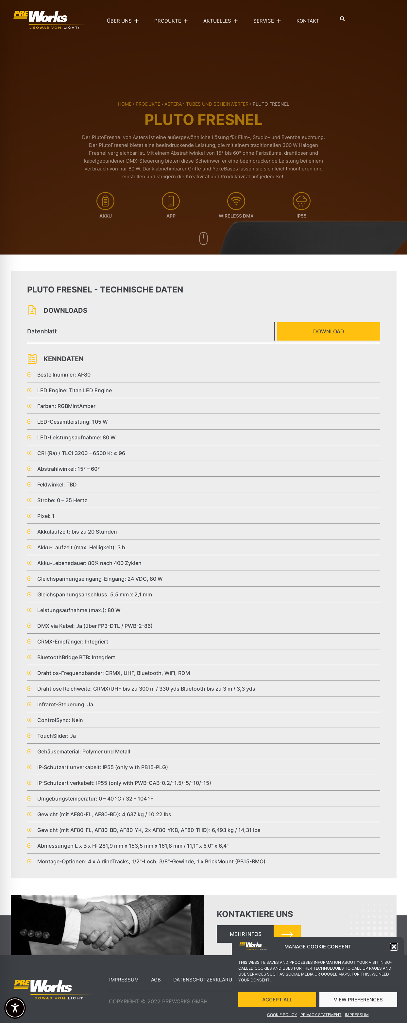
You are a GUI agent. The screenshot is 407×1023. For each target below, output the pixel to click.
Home (124, 104)
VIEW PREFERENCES (358, 1008)
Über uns (124, 21)
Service (268, 21)
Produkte (172, 21)
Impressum (124, 980)
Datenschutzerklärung (206, 980)
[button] (394, 955)
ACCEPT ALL (277, 1008)
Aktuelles (222, 21)
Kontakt (308, 21)
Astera (173, 104)
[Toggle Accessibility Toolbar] (15, 1008)
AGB (156, 980)
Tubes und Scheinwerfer (217, 104)
